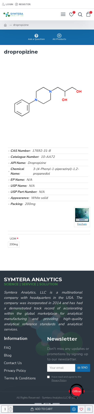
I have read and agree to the (64, 378)
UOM (13, 239)
